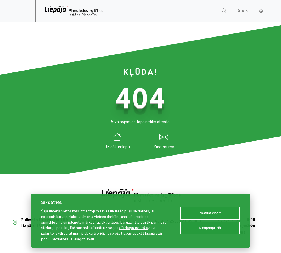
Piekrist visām (209, 213)
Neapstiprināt (210, 228)
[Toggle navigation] (24, 11)
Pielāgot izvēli (82, 239)
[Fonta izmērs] (242, 10)
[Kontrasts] (261, 10)
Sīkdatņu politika (133, 228)
